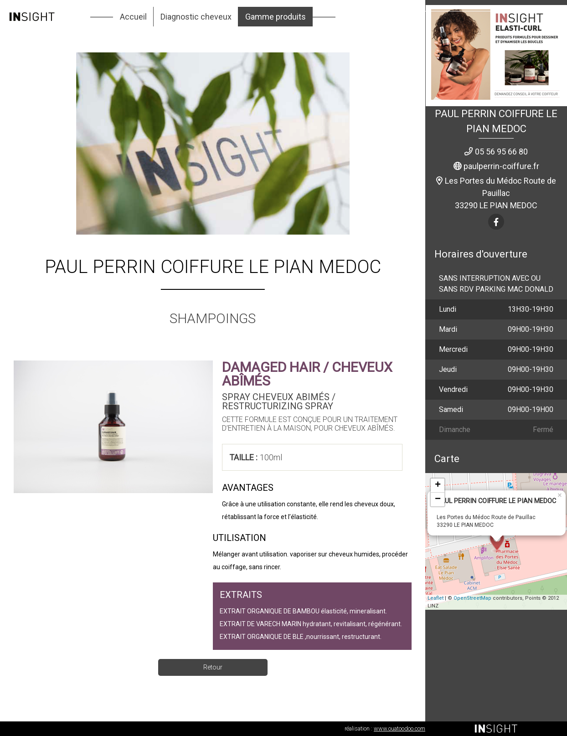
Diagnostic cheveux (196, 16)
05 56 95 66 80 (501, 151)
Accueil (133, 16)
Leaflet (435, 598)
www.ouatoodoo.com (399, 728)
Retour (212, 667)
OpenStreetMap (472, 598)
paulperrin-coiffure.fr (501, 166)
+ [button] (438, 485)
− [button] (438, 499)
